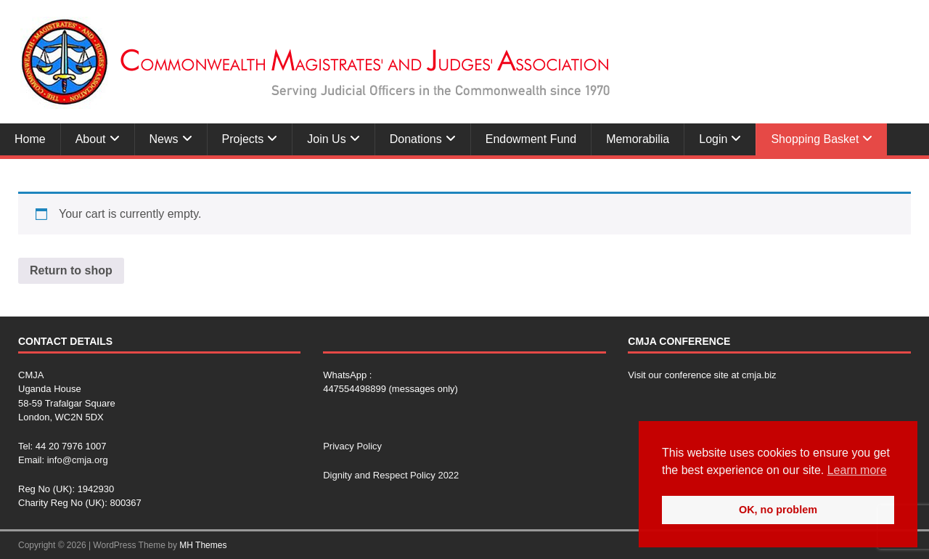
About (90, 139)
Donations (416, 139)
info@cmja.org (77, 459)
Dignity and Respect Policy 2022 (391, 475)
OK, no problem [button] (778, 509)
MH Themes (202, 545)
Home (30, 139)
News (164, 139)
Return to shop (71, 270)
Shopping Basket (815, 139)
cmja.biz (759, 375)
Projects (243, 139)
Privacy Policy (352, 446)
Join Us (326, 139)
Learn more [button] (857, 470)
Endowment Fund (531, 139)
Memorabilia (637, 139)
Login (713, 139)
